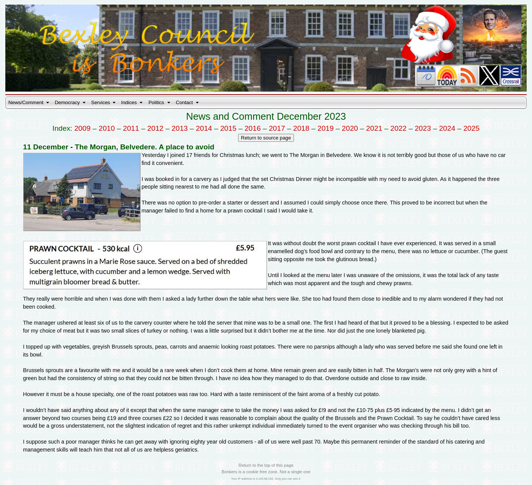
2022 (398, 128)
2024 (447, 128)
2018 (301, 128)
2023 (423, 128)
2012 (155, 128)
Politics (156, 102)
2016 (253, 128)
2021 (374, 128)
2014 (204, 128)
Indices (129, 102)
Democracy (67, 102)
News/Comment (25, 102)
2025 (471, 128)
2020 (350, 128)
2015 (228, 128)
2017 (277, 128)
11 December (45, 147)
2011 (131, 128)
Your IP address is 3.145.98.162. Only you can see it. (266, 478)
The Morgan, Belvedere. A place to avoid (145, 147)
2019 (325, 128)
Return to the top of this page (265, 465)
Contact (184, 102)
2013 (180, 128)
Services (100, 102)
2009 (82, 128)
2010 (107, 128)
